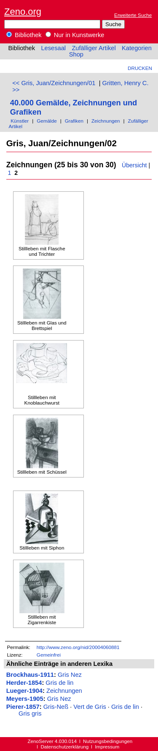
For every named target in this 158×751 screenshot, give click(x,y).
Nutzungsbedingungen (107, 741)
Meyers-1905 (24, 698)
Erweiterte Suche (133, 15)
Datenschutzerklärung (64, 746)
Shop (76, 54)
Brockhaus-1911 (30, 674)
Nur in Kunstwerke (75, 35)
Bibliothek (24, 35)
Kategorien (137, 48)
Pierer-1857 (23, 706)
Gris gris (30, 713)
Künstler (20, 120)
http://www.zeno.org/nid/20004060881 (78, 647)
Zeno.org (22, 11)
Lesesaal (53, 48)
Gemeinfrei (49, 654)
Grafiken (74, 120)
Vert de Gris (89, 706)
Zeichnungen (105, 120)
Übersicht (134, 165)
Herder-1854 (24, 682)
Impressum (107, 746)
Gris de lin (59, 682)
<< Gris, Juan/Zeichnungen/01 (53, 83)
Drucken (140, 68)
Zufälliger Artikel (93, 48)
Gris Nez (70, 674)
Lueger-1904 (24, 690)
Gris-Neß (55, 706)
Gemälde (47, 120)
